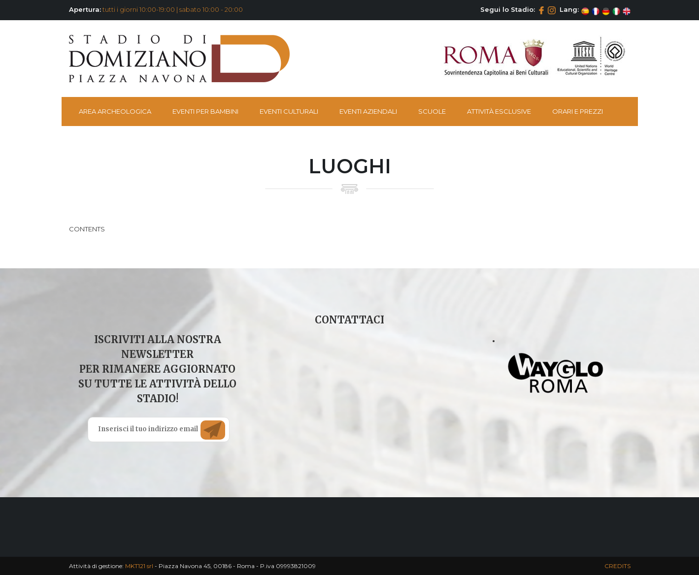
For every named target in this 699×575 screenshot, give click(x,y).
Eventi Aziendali (368, 111)
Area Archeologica (115, 111)
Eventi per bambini (205, 111)
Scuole (432, 111)
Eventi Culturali (289, 111)
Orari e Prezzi (577, 111)
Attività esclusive (499, 111)
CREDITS (617, 566)
